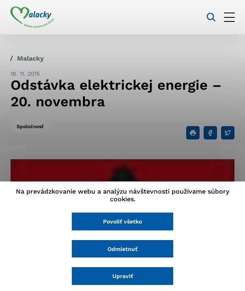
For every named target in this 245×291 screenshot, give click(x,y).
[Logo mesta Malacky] (33, 17)
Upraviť (122, 276)
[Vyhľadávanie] (210, 17)
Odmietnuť (122, 249)
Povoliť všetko (122, 221)
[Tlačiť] (193, 132)
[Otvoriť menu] (229, 17)
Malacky (30, 58)
